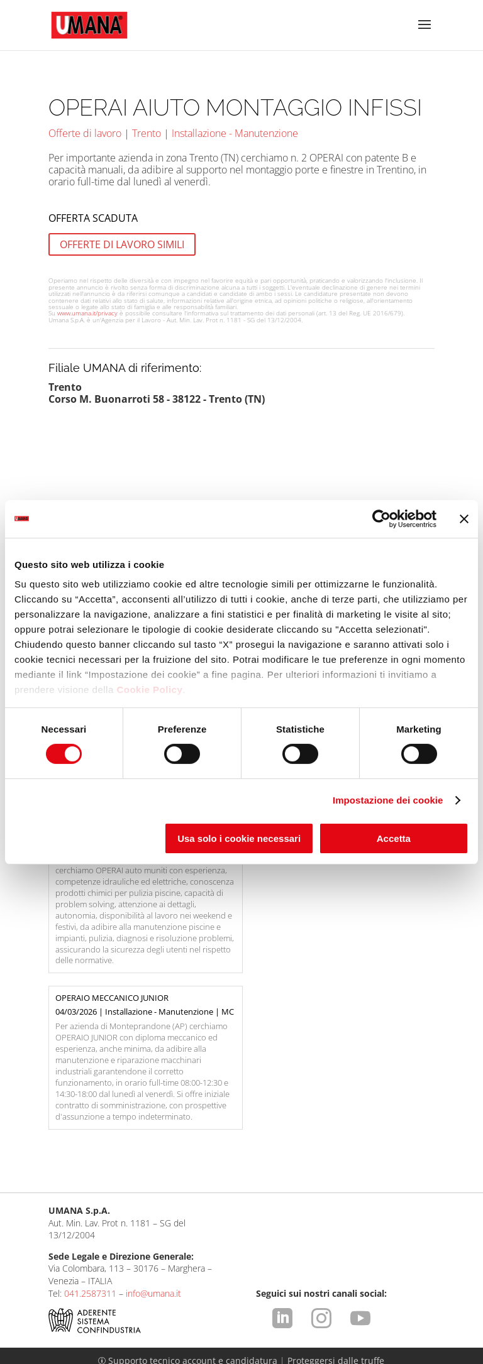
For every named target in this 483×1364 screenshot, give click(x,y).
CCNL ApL (264, 1336)
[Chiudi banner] (464, 518)
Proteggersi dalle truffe (335, 1239)
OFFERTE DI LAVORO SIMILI (122, 244)
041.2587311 (90, 1171)
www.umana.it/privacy (87, 312)
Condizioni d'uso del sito (153, 1324)
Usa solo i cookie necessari (239, 838)
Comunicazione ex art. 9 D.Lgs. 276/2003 (340, 1324)
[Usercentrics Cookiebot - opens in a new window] (381, 518)
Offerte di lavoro (84, 133)
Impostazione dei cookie (388, 800)
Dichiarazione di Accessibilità (356, 1336)
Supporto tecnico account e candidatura (189, 1239)
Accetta (394, 838)
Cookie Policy (149, 689)
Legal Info (71, 1324)
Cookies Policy (93, 1336)
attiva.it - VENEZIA (407, 1354)
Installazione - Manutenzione (235, 133)
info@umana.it (153, 1171)
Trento (146, 133)
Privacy (230, 1324)
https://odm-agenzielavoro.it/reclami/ (333, 1297)
